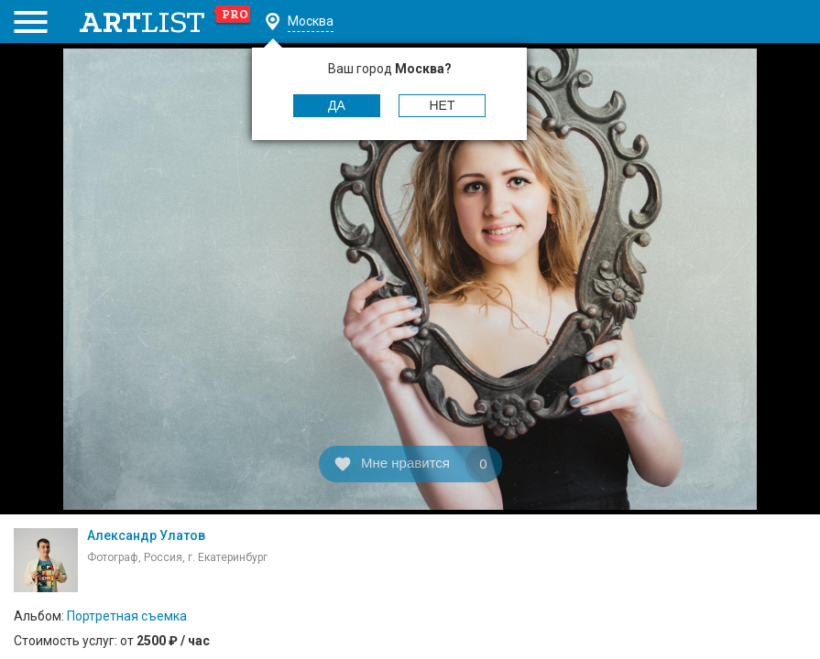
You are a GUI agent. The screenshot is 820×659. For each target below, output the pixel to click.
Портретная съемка (127, 616)
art (165, 21)
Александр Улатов (146, 535)
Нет (442, 105)
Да (336, 105)
